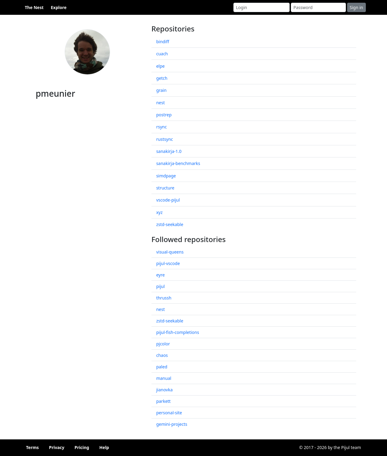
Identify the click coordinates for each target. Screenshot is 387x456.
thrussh (163, 298)
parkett (163, 401)
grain (161, 90)
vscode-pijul (168, 200)
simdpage (166, 176)
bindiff (162, 41)
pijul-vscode (168, 263)
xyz (159, 212)
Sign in (356, 7)
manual (163, 378)
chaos (162, 355)
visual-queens (170, 252)
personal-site (169, 413)
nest (160, 102)
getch (161, 78)
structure (165, 188)
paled (161, 367)
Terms (32, 447)
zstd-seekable (169, 224)
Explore (59, 7)
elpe (160, 66)
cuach (162, 54)
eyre (160, 275)
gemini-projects (171, 424)
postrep (164, 115)
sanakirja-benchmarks (178, 163)
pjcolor (163, 344)
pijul (160, 286)
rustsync (164, 139)
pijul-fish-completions (177, 332)
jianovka (164, 390)
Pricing (81, 447)
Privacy (56, 447)
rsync (161, 127)
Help (104, 447)
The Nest (34, 7)
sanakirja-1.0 (169, 151)
